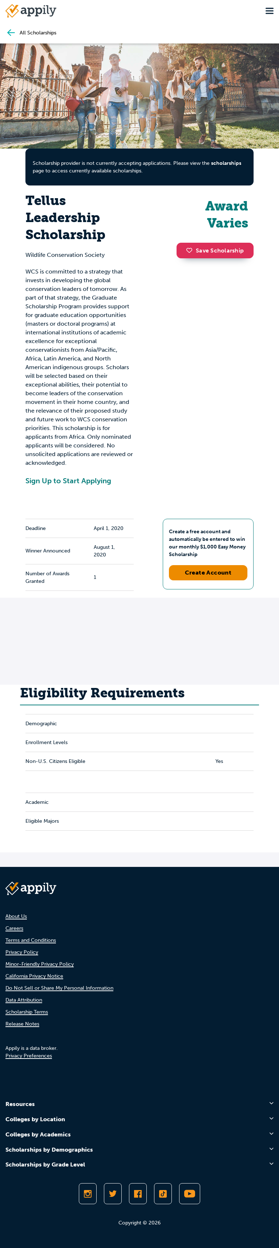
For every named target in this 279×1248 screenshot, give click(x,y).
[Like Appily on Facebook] (138, 1193)
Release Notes (22, 1024)
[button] (191, 250)
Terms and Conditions (30, 940)
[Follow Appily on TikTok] (163, 1193)
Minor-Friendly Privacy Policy (39, 964)
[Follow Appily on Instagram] (88, 1193)
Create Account (208, 572)
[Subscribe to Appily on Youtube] (189, 1193)
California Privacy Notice (34, 976)
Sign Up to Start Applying (68, 480)
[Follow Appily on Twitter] (113, 1193)
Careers (14, 928)
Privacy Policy (21, 952)
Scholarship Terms (26, 1012)
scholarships (226, 163)
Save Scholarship (215, 250)
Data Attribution (23, 1000)
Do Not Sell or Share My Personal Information (59, 988)
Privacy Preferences (28, 1056)
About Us (16, 916)
